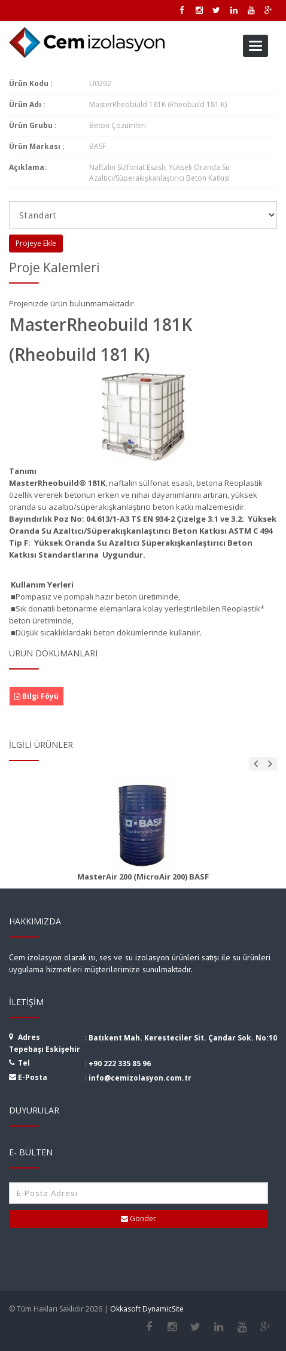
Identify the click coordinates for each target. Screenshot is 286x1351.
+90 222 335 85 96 (120, 1063)
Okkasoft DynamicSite (147, 1309)
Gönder (138, 1218)
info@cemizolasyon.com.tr (140, 1078)
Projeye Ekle (36, 243)
